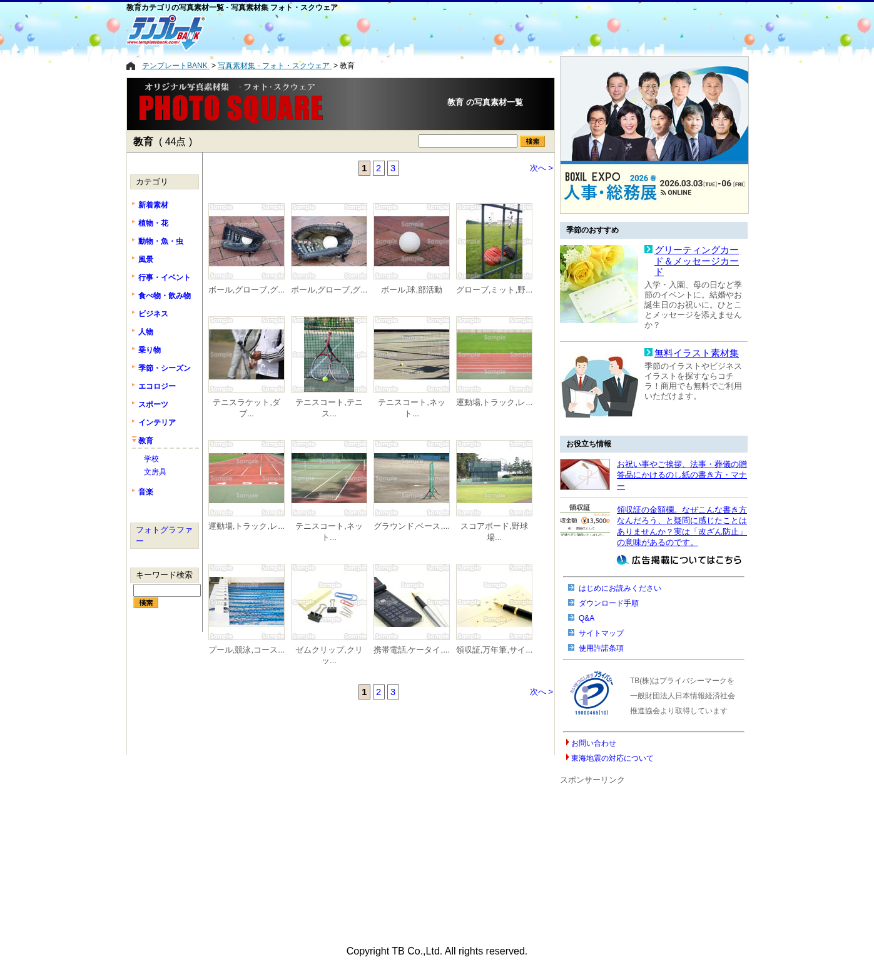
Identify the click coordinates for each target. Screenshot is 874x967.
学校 (151, 458)
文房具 (155, 472)
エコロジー (157, 386)
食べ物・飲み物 (164, 295)
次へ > (542, 168)
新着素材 (153, 205)
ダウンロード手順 (609, 603)
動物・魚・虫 (160, 241)
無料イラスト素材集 (696, 353)
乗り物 (149, 350)
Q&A (586, 618)
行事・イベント (164, 277)
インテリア (157, 422)
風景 (145, 259)
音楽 (145, 492)
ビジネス (153, 313)
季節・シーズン (164, 368)
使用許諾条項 (601, 648)
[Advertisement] (386, 32)
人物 (145, 332)
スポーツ (153, 404)
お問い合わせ (593, 743)
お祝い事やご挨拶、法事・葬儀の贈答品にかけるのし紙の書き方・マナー (682, 475)
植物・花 (153, 223)
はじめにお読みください (620, 588)
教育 (145, 440)
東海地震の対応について (612, 758)
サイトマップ (601, 633)
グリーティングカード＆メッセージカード (696, 261)
